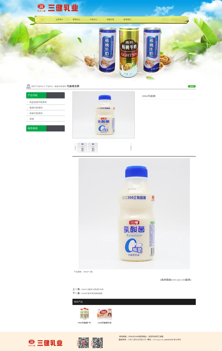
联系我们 (127, 19)
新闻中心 (76, 19)
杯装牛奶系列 (36, 113)
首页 (42, 19)
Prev (1, 39)
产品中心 (93, 19)
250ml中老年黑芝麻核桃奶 (92, 293)
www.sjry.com (178, 279)
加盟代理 (110, 19)
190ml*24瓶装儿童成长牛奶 (92, 289)
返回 (192, 86)
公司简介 (59, 19)
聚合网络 (177, 339)
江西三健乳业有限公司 (137, 339)
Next (216, 39)
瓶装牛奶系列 (60, 86)
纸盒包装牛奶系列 (38, 102)
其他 (32, 119)
